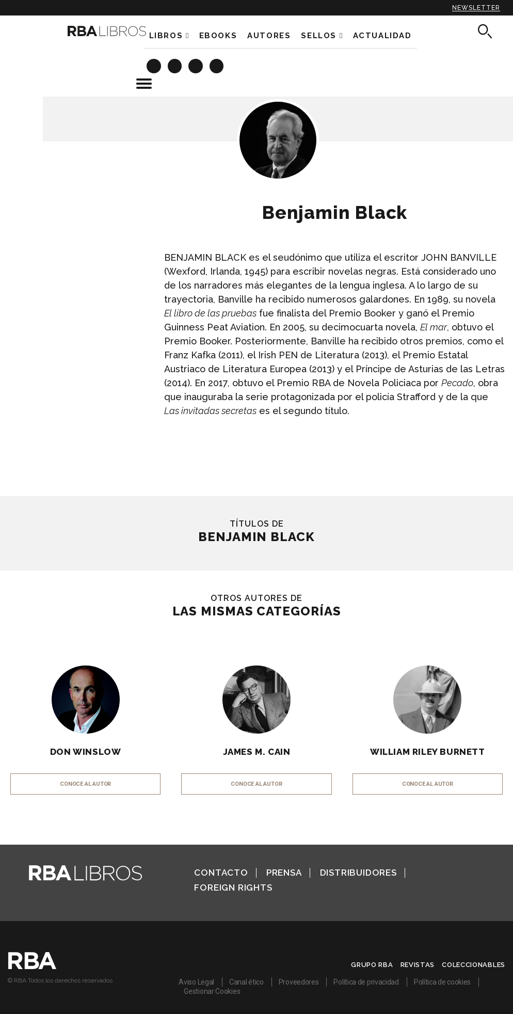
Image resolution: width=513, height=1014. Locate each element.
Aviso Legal (196, 982)
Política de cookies (442, 982)
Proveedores (299, 982)
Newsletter (476, 7)
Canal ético (246, 982)
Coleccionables (473, 965)
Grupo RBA (372, 965)
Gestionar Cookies (212, 991)
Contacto (221, 872)
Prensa (284, 872)
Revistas (417, 965)
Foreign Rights (233, 887)
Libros (166, 35)
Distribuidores (358, 872)
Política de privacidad (365, 982)
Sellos (318, 35)
